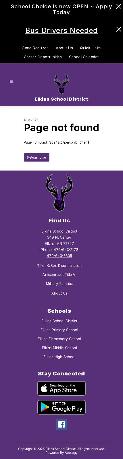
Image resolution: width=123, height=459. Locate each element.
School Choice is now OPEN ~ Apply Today (61, 9)
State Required (35, 48)
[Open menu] (11, 81)
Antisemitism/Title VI (59, 274)
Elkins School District (59, 321)
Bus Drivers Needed (61, 30)
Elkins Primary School (59, 330)
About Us (64, 48)
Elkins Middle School (59, 348)
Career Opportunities (43, 57)
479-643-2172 (66, 249)
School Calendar (84, 57)
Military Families (59, 283)
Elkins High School (59, 357)
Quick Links (90, 48)
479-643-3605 (59, 255)
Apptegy (71, 453)
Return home (36, 157)
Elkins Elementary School (59, 339)
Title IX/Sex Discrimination (59, 265)
